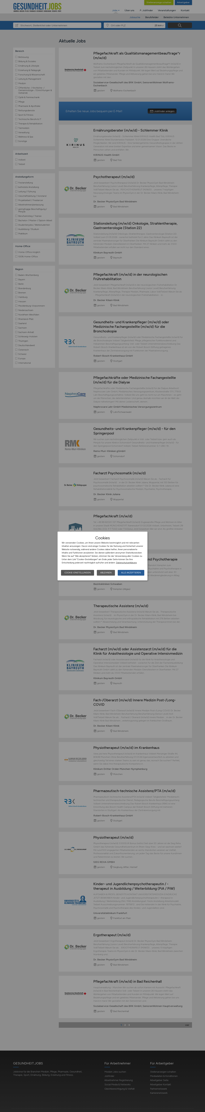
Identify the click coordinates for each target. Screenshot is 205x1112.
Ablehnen (105, 572)
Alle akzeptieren (131, 572)
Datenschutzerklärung (126, 562)
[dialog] (102, 556)
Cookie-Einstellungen (77, 572)
